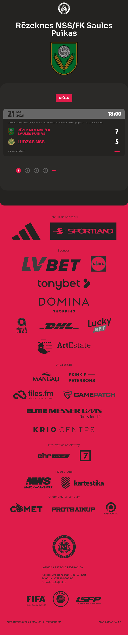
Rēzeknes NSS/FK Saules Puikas (34, 132)
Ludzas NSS (31, 142)
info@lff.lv (59, 582)
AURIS (118, 622)
